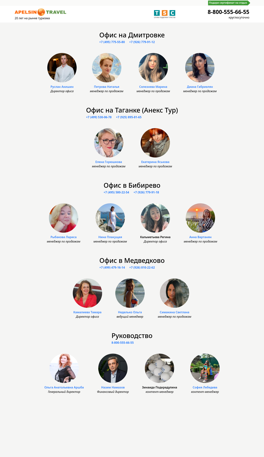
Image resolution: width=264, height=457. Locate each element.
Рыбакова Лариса (63, 237)
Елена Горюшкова (108, 162)
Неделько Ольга (130, 312)
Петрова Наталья (106, 87)
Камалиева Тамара (87, 312)
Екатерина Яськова (155, 162)
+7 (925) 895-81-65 (129, 117)
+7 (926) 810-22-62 (142, 267)
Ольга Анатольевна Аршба (64, 387)
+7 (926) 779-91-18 (146, 192)
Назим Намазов (113, 387)
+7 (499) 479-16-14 (112, 267)
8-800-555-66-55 (228, 12)
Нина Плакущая (110, 237)
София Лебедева (205, 387)
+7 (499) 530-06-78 (98, 117)
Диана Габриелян (200, 87)
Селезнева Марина (153, 87)
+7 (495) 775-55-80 (112, 42)
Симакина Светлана (174, 312)
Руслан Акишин (62, 87)
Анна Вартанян (200, 237)
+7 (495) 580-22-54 (116, 192)
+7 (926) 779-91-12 (142, 42)
